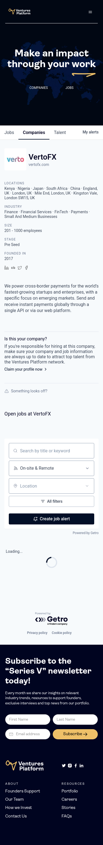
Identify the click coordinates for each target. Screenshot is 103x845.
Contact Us (16, 816)
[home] (18, 11)
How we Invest (18, 808)
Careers (69, 800)
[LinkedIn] (81, 765)
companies (34, 132)
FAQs (67, 816)
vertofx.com (39, 164)
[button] (90, 11)
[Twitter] (64, 765)
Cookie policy (62, 633)
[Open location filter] (87, 486)
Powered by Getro (86, 533)
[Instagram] (70, 765)
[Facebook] (75, 765)
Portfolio (70, 791)
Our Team (14, 800)
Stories (68, 808)
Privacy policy (37, 633)
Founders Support (22, 791)
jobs (9, 132)
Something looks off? (25, 391)
